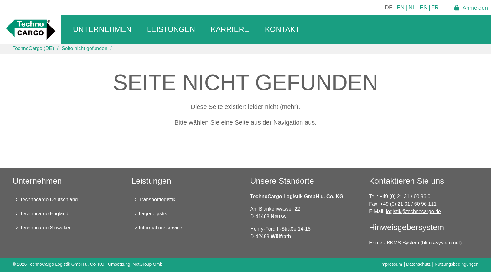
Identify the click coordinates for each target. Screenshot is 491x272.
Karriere (230, 29)
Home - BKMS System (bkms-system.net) (415, 242)
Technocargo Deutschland (49, 199)
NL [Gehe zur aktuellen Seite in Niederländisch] (412, 7)
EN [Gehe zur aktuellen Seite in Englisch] (401, 7)
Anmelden (475, 8)
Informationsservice (160, 227)
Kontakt (282, 29)
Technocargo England (44, 213)
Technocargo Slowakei (45, 227)
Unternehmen (102, 29)
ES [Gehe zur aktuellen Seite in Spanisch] (423, 7)
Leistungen (171, 29)
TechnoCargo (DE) (33, 48)
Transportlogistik (157, 199)
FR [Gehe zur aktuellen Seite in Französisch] (435, 7)
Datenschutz (418, 264)
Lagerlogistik (153, 213)
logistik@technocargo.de (413, 211)
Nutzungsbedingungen (456, 264)
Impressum (391, 264)
